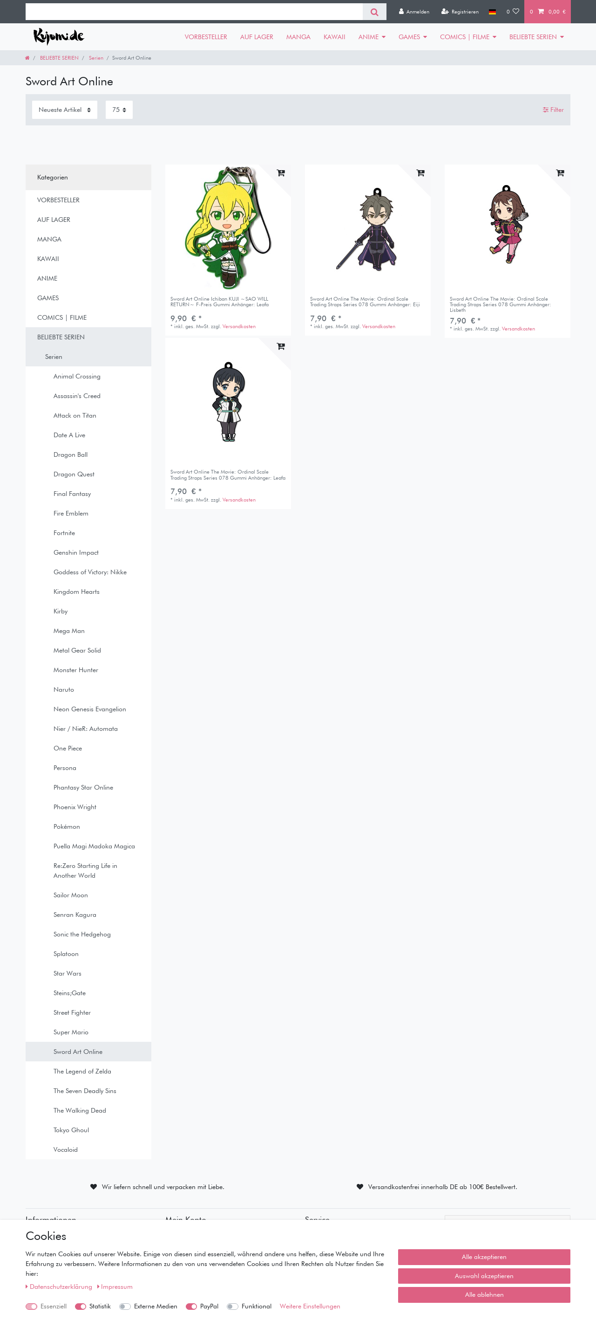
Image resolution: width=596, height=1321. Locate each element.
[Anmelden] (413, 11)
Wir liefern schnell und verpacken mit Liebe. (163, 1186)
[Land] (492, 11)
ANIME (369, 37)
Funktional (256, 1306)
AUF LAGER (256, 37)
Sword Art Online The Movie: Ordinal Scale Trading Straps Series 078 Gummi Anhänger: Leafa (227, 475)
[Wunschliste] (513, 11)
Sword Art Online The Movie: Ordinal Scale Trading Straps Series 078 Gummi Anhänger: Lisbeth (500, 304)
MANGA (298, 37)
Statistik (100, 1306)
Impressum (115, 1286)
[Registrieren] (460, 11)
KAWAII (334, 37)
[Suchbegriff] (194, 11)
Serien (95, 58)
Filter (553, 109)
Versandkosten (239, 326)
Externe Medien (155, 1306)
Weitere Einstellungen (310, 1306)
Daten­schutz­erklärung (60, 1286)
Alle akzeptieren (484, 1256)
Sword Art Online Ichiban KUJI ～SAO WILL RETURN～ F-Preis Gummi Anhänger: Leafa (219, 302)
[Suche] (374, 11)
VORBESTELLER (206, 37)
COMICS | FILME (464, 37)
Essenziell (54, 1306)
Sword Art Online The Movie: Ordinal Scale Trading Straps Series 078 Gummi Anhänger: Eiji (365, 302)
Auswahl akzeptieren (484, 1276)
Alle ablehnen (484, 1294)
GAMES (409, 37)
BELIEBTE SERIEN (533, 37)
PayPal (209, 1306)
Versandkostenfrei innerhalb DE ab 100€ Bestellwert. (442, 1186)
